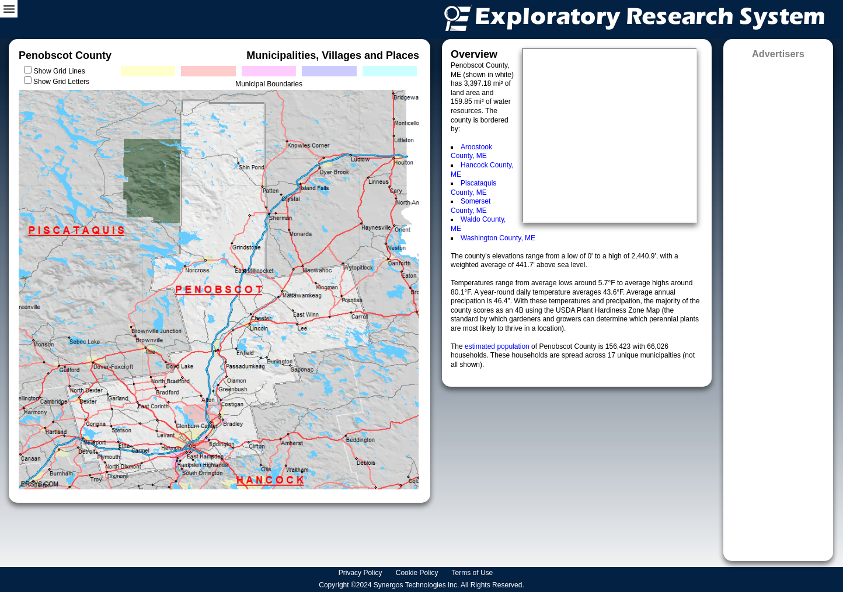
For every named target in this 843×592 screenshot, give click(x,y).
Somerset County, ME (470, 206)
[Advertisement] (778, 306)
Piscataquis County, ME (473, 188)
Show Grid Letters (61, 82)
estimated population (498, 346)
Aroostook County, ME (471, 151)
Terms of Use (473, 573)
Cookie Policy (418, 573)
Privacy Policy (361, 573)
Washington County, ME (498, 238)
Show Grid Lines (61, 71)
